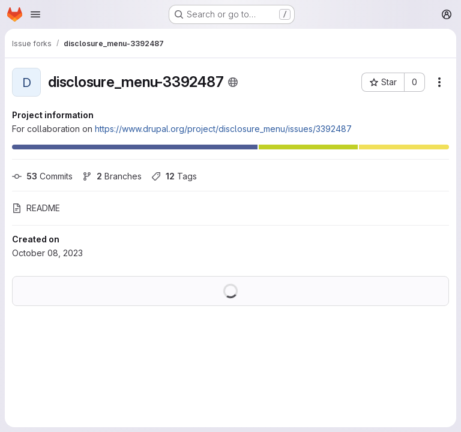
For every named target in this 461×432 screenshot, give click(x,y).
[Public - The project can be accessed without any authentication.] (233, 82)
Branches (112, 176)
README (36, 208)
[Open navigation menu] (35, 14)
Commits (42, 176)
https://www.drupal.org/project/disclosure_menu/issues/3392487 (223, 129)
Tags (174, 176)
